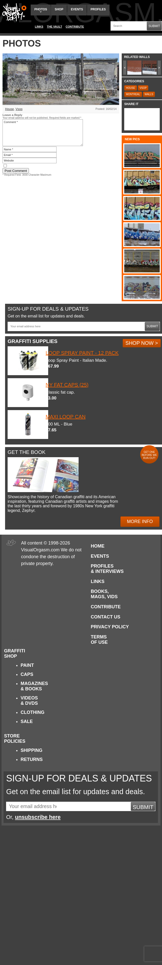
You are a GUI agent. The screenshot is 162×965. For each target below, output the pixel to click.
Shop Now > (141, 343)
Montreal (133, 94)
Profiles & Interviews (107, 569)
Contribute (75, 26)
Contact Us (105, 616)
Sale (27, 721)
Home (97, 546)
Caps (27, 674)
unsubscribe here (38, 817)
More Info (140, 521)
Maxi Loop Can (65, 416)
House (9, 109)
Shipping (31, 750)
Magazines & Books (34, 686)
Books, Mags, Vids (104, 594)
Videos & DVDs (29, 700)
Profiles (98, 9)
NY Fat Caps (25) (67, 385)
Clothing (32, 712)
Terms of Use (99, 639)
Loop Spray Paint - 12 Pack (82, 353)
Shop (59, 9)
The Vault (54, 26)
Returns (32, 759)
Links (39, 26)
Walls (149, 94)
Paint (27, 665)
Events (77, 9)
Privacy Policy (110, 626)
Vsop (18, 109)
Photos (40, 10)
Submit (154, 26)
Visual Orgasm (13, 12)
